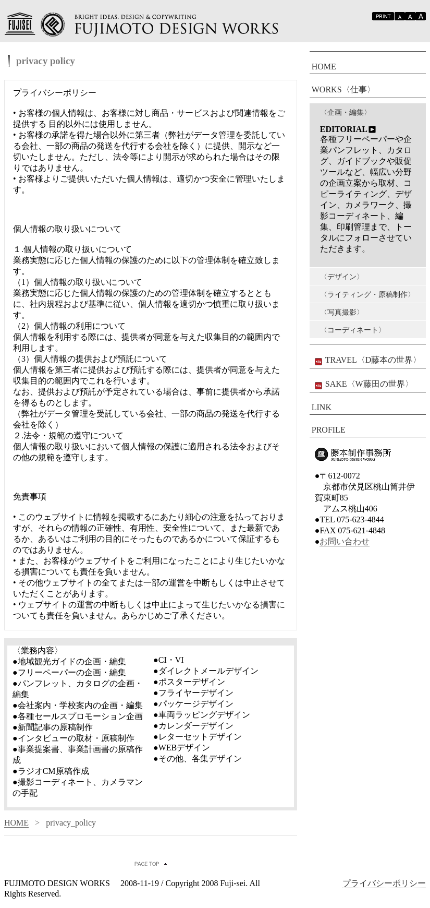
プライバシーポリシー (384, 883)
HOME (16, 822)
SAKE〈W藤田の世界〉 (362, 384)
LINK (321, 407)
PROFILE (329, 429)
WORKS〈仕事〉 (343, 89)
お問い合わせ (345, 541)
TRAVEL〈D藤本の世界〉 (367, 360)
